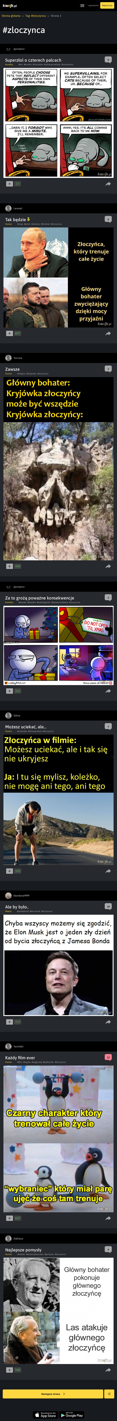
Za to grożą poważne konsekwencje (39, 598)
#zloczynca (56, 224)
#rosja (20, 224)
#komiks (28, 64)
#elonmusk (35, 911)
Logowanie (93, 5)
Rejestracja (107, 5)
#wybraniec (48, 1062)
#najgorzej (37, 1062)
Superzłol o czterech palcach (33, 60)
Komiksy (9, 64)
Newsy (8, 911)
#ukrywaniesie (35, 731)
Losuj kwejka (110, 1395)
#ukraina (35, 224)
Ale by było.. (17, 906)
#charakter (38, 64)
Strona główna (11, 15)
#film (19, 1062)
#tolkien (21, 1254)
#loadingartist (43, 602)
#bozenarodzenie (59, 602)
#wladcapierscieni (35, 1254)
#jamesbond (23, 911)
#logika (27, 1062)
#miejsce (21, 373)
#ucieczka (22, 731)
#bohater (45, 224)
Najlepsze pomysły (23, 1249)
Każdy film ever (20, 1057)
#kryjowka (31, 373)
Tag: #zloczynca (35, 15)
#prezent (31, 602)
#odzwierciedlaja (52, 64)
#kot (21, 64)
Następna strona (53, 1394)
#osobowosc (67, 64)
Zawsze (12, 369)
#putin (27, 224)
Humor (8, 224)
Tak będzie (17, 219)
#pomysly (49, 1254)
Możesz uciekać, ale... (25, 726)
